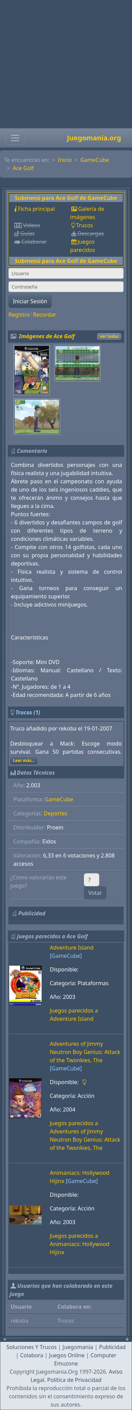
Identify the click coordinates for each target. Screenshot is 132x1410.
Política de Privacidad (74, 1380)
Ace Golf (23, 168)
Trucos (84, 225)
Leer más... (24, 760)
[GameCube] (66, 956)
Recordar (44, 314)
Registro (19, 314)
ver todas (109, 336)
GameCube (94, 160)
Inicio (65, 160)
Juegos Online (67, 1355)
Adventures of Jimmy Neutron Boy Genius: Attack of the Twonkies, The (85, 1052)
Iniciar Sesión (30, 301)
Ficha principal (36, 209)
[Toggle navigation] (15, 138)
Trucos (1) (27, 712)
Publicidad (112, 1347)
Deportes (55, 813)
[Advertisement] (64, 64)
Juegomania (77, 1347)
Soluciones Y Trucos (31, 1347)
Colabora (31, 1355)
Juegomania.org (94, 137)
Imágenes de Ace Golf (47, 336)
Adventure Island (71, 947)
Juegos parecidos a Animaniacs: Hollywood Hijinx (79, 1244)
